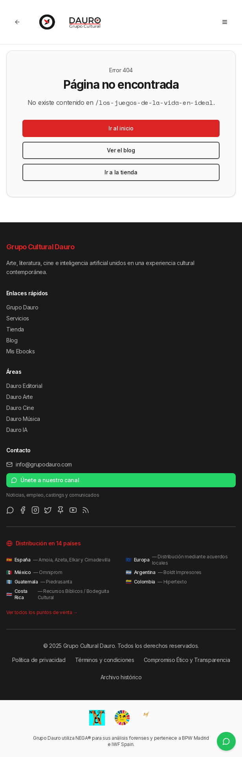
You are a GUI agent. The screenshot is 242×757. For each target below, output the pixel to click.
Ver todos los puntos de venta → (42, 612)
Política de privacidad (39, 659)
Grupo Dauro (22, 307)
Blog (12, 340)
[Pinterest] (60, 510)
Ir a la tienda (121, 172)
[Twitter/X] (48, 510)
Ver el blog (121, 150)
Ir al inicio (121, 128)
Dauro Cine (20, 407)
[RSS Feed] (86, 510)
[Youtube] (73, 510)
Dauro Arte (19, 396)
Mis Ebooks (20, 351)
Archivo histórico (121, 677)
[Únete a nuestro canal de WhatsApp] (226, 741)
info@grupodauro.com (39, 464)
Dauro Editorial (24, 385)
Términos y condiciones (104, 659)
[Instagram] (35, 510)
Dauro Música (23, 418)
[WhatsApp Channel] (10, 510)
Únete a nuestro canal (45, 480)
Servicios (17, 318)
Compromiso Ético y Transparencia (187, 659)
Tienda (15, 329)
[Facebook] (23, 510)
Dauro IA (16, 429)
